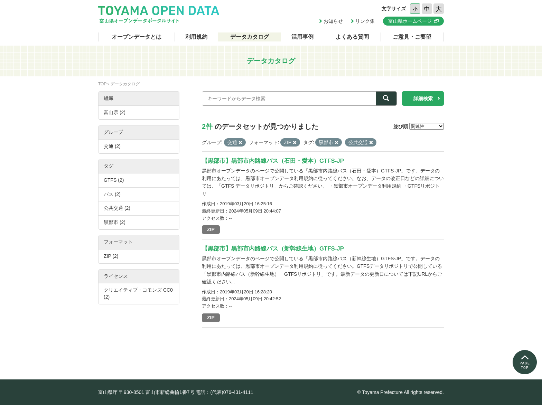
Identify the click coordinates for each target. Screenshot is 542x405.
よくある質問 (352, 37)
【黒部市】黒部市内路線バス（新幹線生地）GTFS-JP (273, 248)
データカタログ (249, 37)
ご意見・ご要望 (412, 37)
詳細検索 (423, 98)
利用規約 (196, 37)
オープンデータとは (136, 37)
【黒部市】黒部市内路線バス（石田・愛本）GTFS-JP (273, 161)
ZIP (211, 229)
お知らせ (333, 21)
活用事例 (302, 37)
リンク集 (365, 21)
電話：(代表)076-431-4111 (224, 392)
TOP (102, 84)
